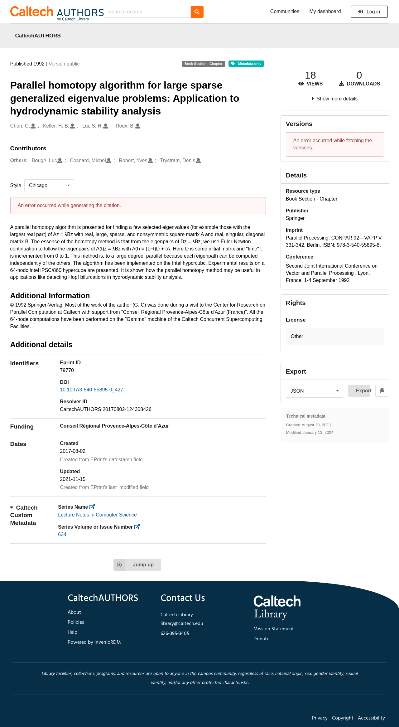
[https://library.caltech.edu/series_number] (139, 527)
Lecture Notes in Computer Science (97, 514)
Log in (369, 11)
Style (16, 185)
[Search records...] (147, 12)
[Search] (197, 12)
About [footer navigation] (74, 612)
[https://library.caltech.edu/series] (94, 507)
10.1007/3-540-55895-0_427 (91, 389)
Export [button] (363, 390)
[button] (335, 336)
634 (62, 534)
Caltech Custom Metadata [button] (24, 515)
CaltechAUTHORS (38, 35)
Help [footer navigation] (72, 632)
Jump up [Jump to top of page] (133, 565)
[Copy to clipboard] (381, 391)
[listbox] (49, 185)
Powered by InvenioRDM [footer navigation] (94, 642)
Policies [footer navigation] (76, 622)
